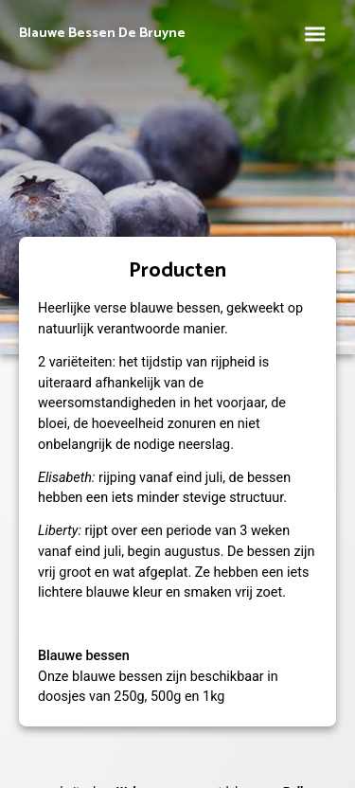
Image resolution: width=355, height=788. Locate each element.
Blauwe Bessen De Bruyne (102, 34)
